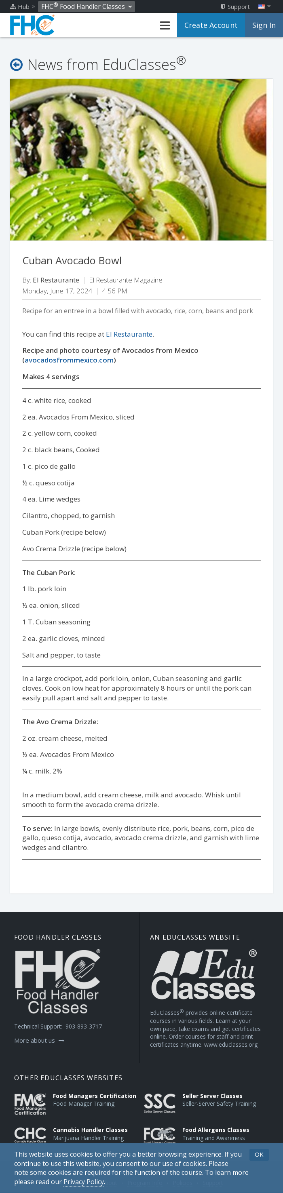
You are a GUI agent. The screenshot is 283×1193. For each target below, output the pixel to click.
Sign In (264, 25)
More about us (39, 1040)
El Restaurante (129, 334)
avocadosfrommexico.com (69, 360)
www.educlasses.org (231, 1044)
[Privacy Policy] (83, 1182)
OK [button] (259, 1154)
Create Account (211, 25)
